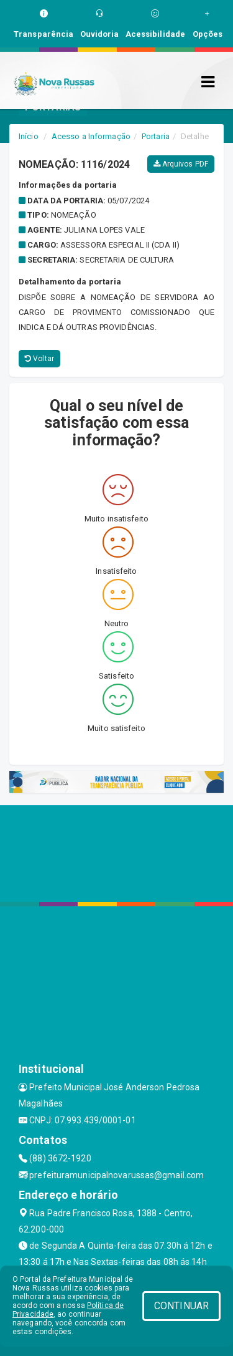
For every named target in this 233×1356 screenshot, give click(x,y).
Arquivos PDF (180, 164)
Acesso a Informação (91, 136)
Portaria (156, 136)
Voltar (39, 358)
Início (29, 136)
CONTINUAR (181, 1306)
